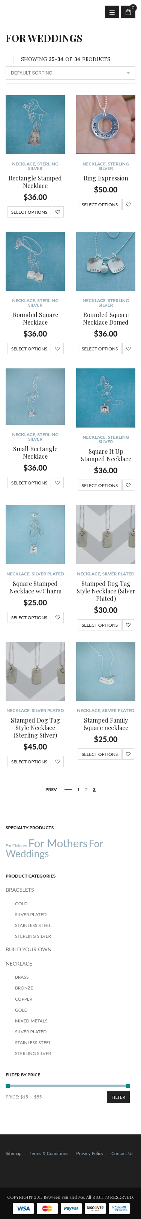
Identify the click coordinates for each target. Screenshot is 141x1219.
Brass (21, 977)
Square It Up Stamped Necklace (106, 455)
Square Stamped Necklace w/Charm (35, 587)
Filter (118, 1097)
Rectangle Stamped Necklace (35, 181)
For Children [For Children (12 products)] (16, 845)
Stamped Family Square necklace (106, 724)
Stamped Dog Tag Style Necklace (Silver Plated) (105, 591)
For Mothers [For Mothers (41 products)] (57, 842)
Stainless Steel (33, 925)
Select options (29, 212)
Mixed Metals (31, 1021)
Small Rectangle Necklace (35, 452)
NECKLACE (23, 164)
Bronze (24, 988)
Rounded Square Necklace (35, 318)
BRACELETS (20, 890)
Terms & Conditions (49, 1153)
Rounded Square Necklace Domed (106, 318)
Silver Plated (48, 574)
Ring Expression (106, 178)
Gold (21, 903)
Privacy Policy (89, 1153)
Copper (23, 999)
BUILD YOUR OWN (28, 949)
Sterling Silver (43, 166)
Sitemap (14, 1153)
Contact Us (122, 1153)
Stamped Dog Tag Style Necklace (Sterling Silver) (35, 727)
